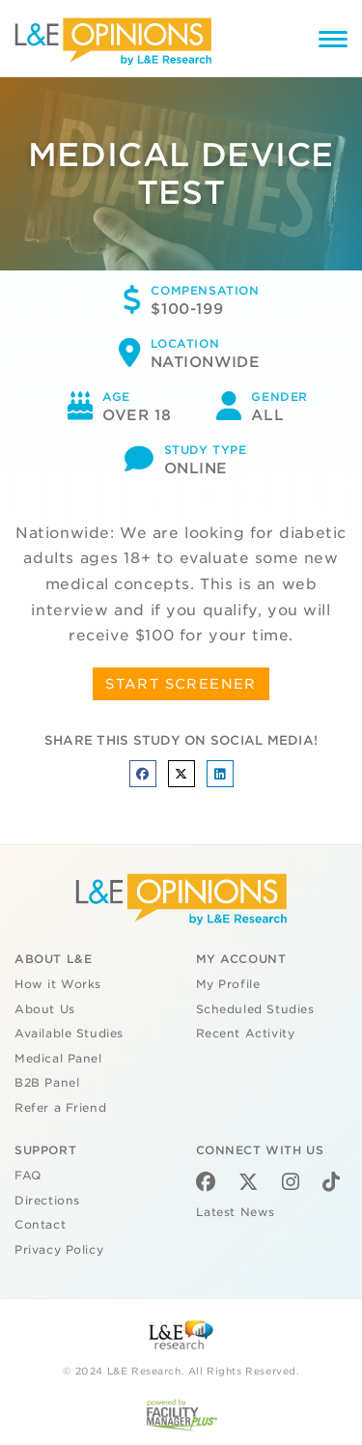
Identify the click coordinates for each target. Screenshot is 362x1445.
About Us (44, 1009)
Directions (47, 1200)
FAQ (28, 1175)
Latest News (235, 1212)
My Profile (228, 984)
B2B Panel (46, 1083)
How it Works (57, 984)
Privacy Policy (58, 1250)
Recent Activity (245, 1033)
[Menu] (333, 42)
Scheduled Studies (255, 1009)
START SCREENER (181, 684)
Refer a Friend (60, 1108)
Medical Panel (58, 1058)
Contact (40, 1225)
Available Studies (69, 1033)
